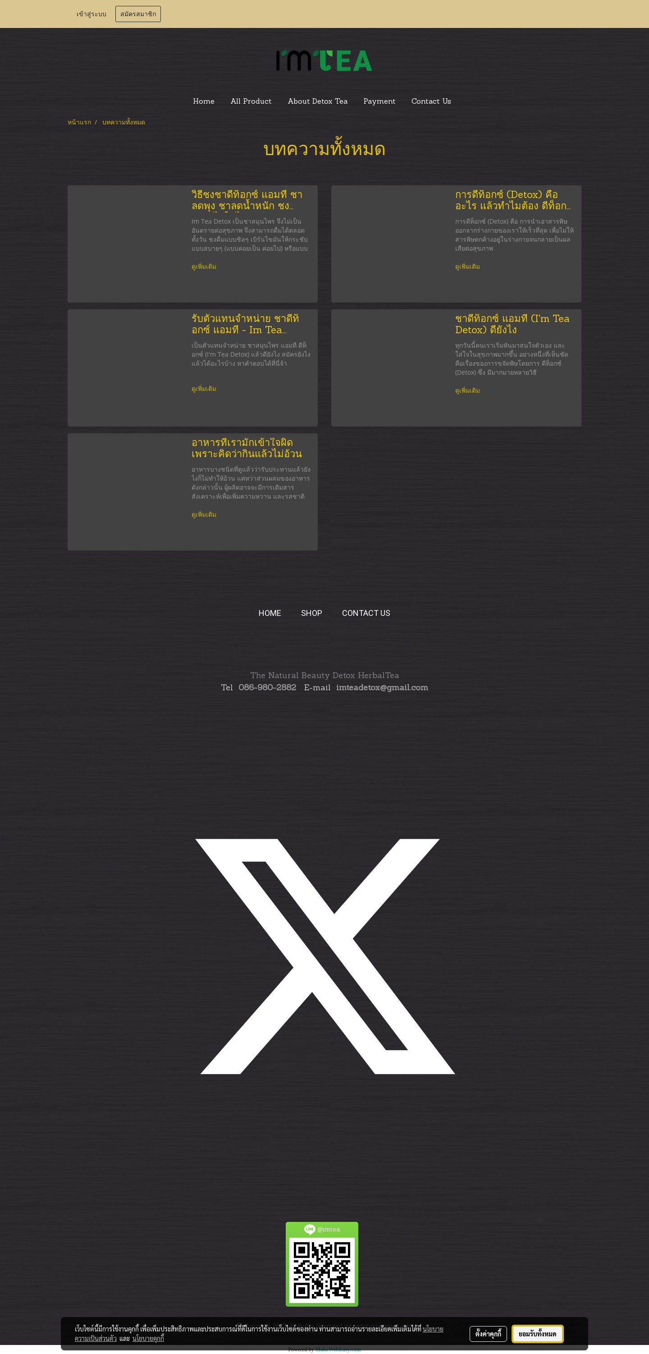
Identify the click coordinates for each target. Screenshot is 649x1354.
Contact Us (431, 102)
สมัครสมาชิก (138, 14)
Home (204, 102)
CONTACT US (366, 613)
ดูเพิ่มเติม (205, 267)
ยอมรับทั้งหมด (538, 1334)
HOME (270, 613)
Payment (379, 102)
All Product (251, 102)
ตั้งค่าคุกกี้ (488, 1334)
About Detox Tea (317, 102)
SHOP (311, 613)
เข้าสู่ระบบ (91, 14)
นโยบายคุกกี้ (148, 1338)
